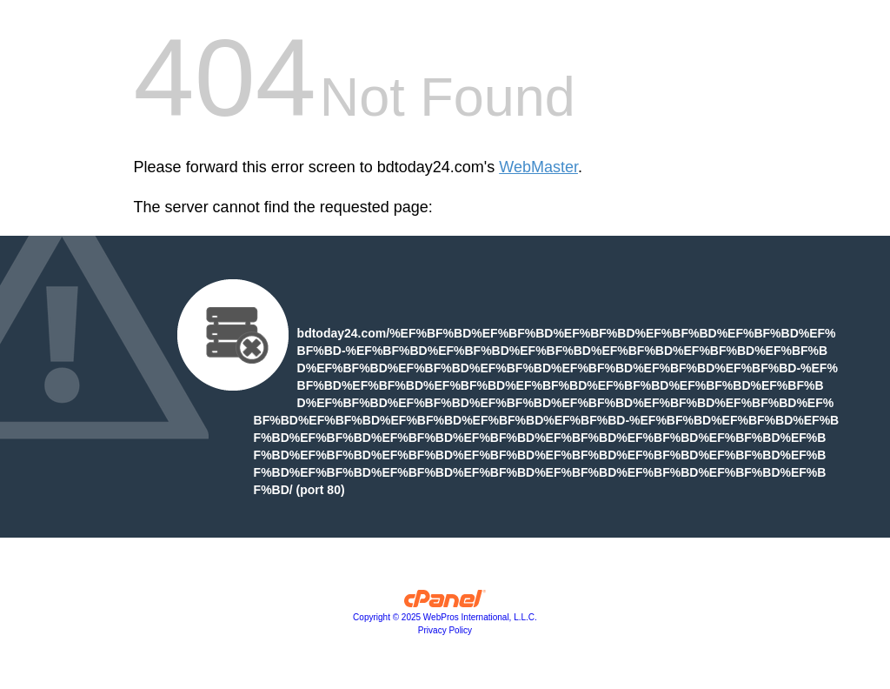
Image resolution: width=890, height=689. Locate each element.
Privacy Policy (445, 630)
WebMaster (538, 167)
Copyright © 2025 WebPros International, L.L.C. (445, 617)
